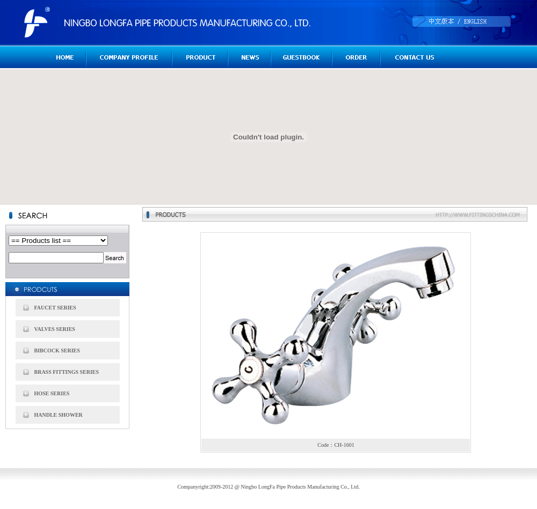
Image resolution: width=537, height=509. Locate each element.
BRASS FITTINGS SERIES (66, 372)
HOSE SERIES (52, 393)
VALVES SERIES (54, 329)
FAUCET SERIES (55, 308)
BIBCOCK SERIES (57, 350)
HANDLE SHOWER (58, 415)
